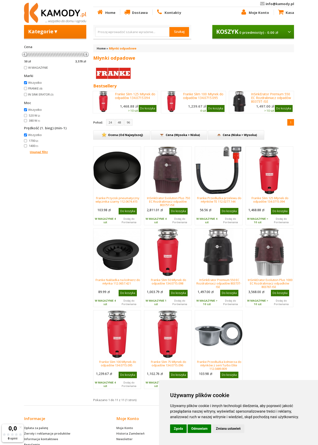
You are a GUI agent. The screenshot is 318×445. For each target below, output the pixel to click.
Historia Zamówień (130, 433)
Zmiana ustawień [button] (228, 428)
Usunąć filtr (39, 152)
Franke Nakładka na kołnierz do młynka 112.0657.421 (118, 281)
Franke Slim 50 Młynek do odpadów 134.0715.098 (168, 281)
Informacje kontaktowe (41, 439)
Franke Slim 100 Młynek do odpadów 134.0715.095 (203, 96)
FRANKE (35, 88)
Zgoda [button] (178, 428)
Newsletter (124, 439)
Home (105, 12)
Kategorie (43, 31)
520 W (34, 115)
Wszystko (35, 82)
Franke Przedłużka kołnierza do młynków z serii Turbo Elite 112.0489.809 (219, 365)
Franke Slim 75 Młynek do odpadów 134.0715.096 (168, 363)
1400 (33, 146)
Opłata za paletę (36, 428)
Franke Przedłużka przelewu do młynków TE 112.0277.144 (219, 200)
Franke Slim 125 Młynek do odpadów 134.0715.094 (135, 96)
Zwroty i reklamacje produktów (47, 433)
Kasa (285, 12)
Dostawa (135, 12)
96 (128, 122)
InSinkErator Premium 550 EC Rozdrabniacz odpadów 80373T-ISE (271, 97)
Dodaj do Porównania (129, 220)
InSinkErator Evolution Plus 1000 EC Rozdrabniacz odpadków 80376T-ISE (270, 283)
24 (110, 122)
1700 (33, 141)
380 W (34, 120)
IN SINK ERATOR (40, 94)
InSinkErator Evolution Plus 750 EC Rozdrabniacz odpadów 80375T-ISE (168, 201)
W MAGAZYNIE (38, 67)
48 (119, 122)
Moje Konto (254, 12)
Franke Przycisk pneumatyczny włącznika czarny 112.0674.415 (117, 200)
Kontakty (168, 12)
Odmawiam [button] (199, 428)
